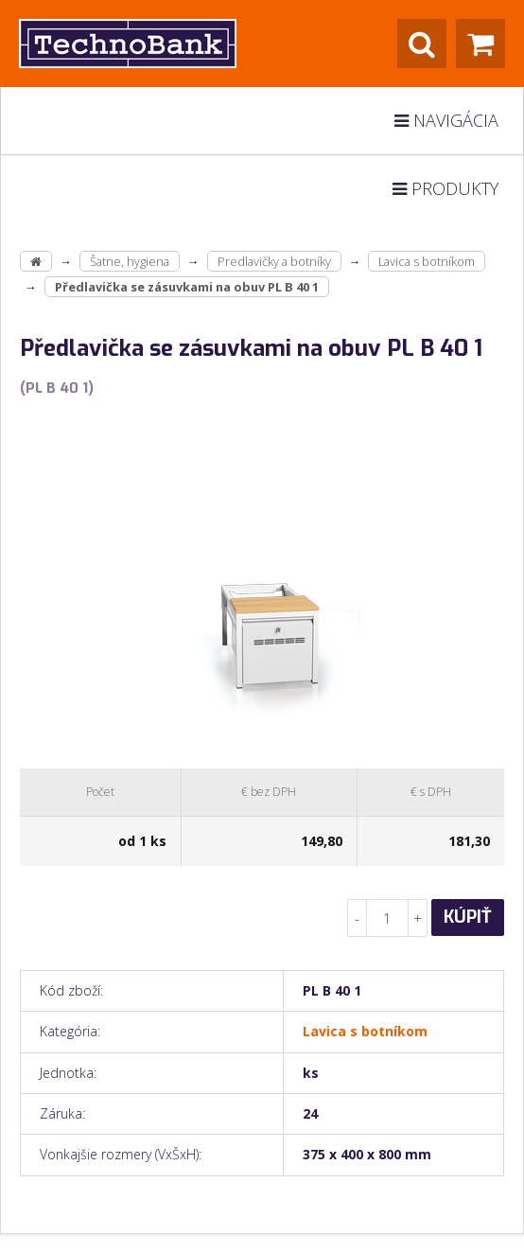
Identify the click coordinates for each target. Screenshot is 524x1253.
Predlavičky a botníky (274, 261)
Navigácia (446, 120)
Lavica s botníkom (426, 261)
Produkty (445, 188)
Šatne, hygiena (129, 261)
